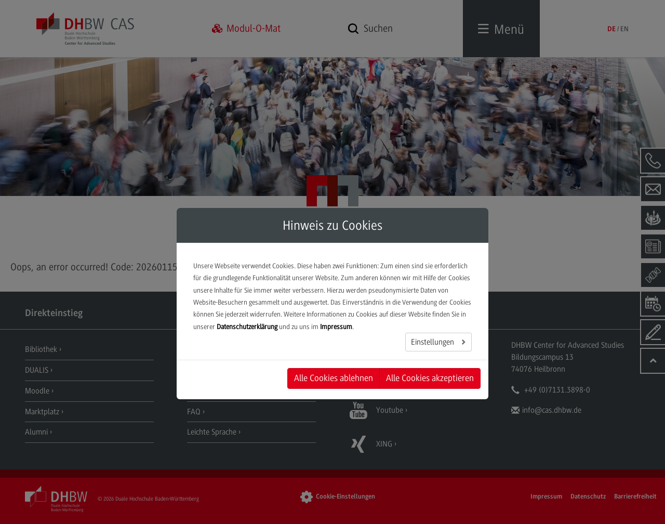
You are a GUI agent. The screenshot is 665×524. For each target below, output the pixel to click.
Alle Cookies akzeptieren (430, 378)
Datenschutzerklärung (247, 327)
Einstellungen (433, 342)
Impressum (336, 327)
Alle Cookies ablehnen (333, 378)
